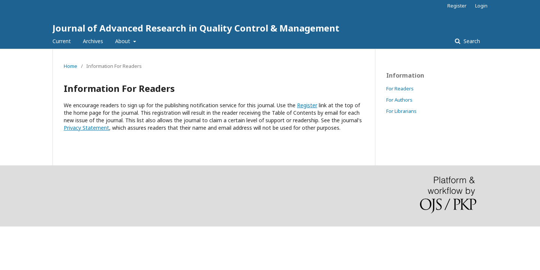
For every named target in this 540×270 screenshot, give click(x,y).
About (123, 41)
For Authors (399, 99)
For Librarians (401, 111)
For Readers (400, 88)
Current (61, 41)
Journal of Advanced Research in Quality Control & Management (195, 28)
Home (70, 66)
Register (456, 5)
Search (471, 41)
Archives (93, 41)
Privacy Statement (86, 127)
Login (481, 5)
